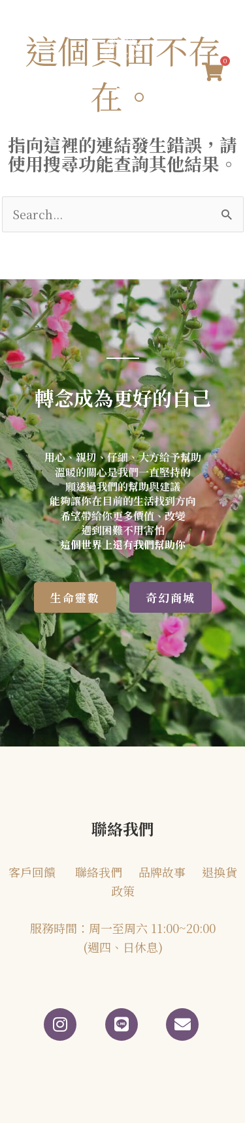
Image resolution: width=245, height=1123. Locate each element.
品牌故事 (162, 871)
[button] (122, 94)
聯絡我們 (98, 871)
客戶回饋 (32, 871)
